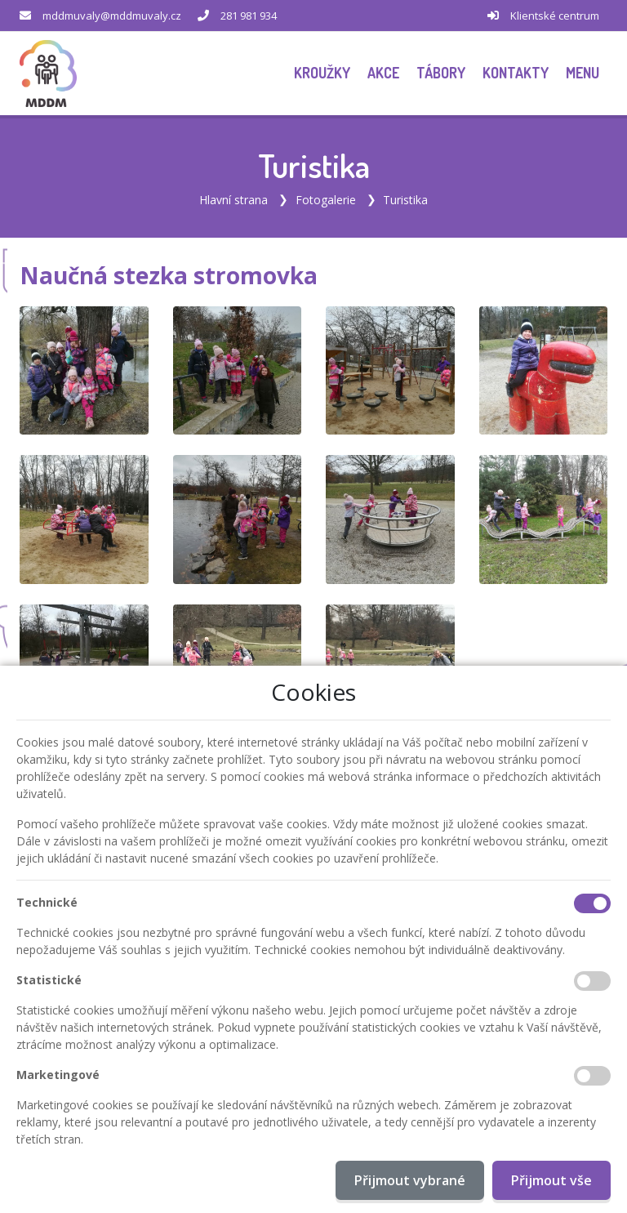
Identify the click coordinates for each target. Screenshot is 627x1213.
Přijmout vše (551, 1180)
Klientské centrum (554, 15)
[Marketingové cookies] (592, 1076)
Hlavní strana (233, 199)
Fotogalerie (326, 199)
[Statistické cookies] (592, 981)
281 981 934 (248, 15)
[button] (582, 73)
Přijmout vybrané (409, 1180)
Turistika (405, 199)
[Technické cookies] (592, 903)
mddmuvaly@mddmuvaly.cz (111, 15)
